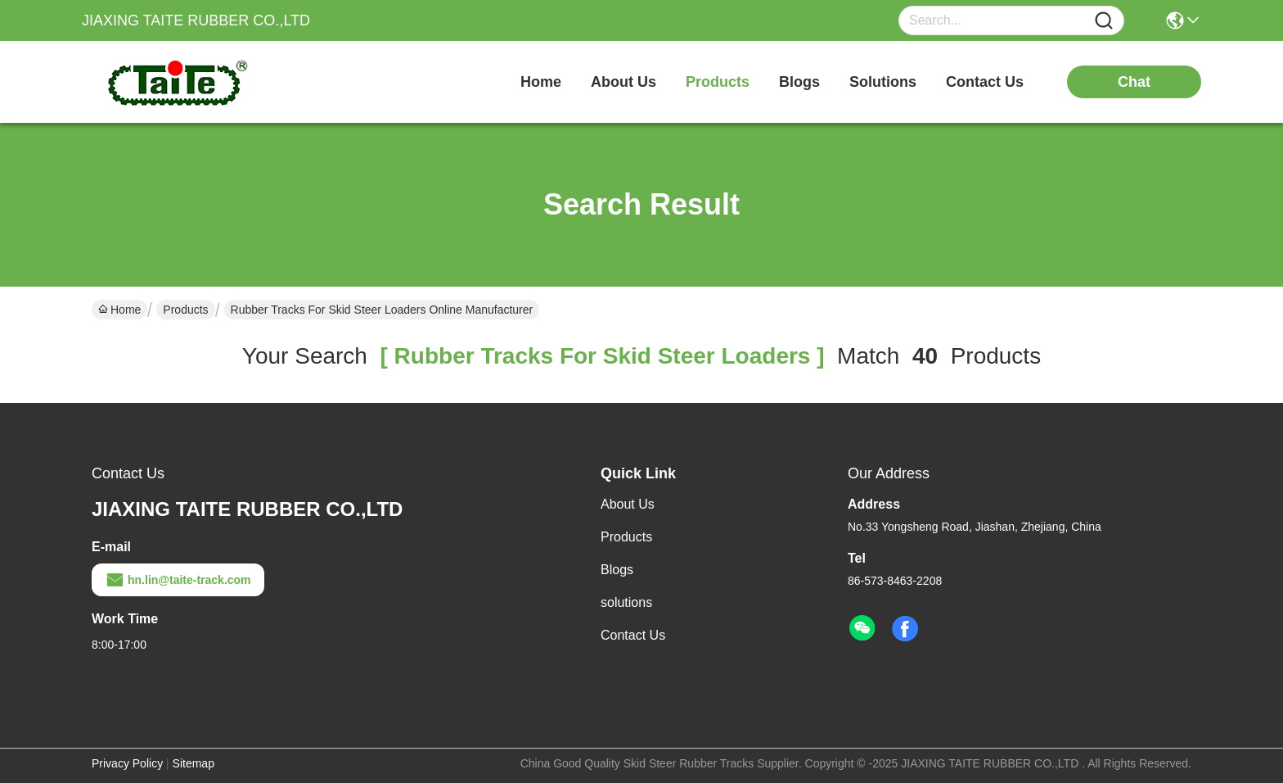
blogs (799, 82)
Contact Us (633, 635)
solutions (882, 82)
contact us (985, 82)
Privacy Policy (127, 763)
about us (623, 82)
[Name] (1104, 21)
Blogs (617, 570)
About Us (628, 504)
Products (185, 309)
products (718, 82)
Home (540, 82)
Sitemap (193, 763)
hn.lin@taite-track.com (178, 580)
